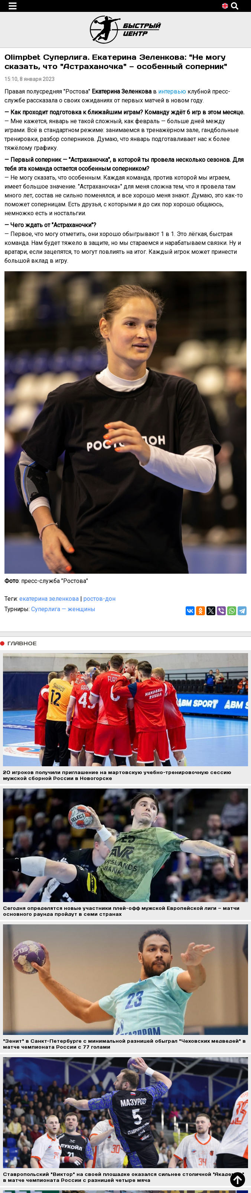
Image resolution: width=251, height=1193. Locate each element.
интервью (172, 91)
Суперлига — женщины (63, 609)
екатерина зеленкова (49, 598)
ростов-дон (99, 598)
